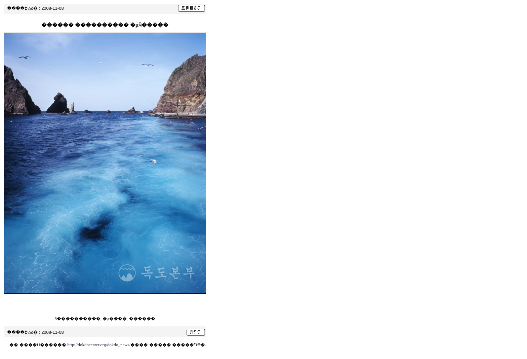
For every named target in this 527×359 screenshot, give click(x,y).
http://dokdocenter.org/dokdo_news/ (98, 344)
